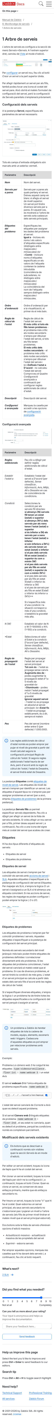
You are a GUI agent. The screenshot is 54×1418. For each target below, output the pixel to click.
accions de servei (38, 875)
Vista (22, 53)
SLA (4, 879)
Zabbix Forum (36, 1397)
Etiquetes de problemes (23, 798)
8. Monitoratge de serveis (16, 23)
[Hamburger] (49, 4)
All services (8, 1397)
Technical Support (12, 1392)
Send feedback (27, 1336)
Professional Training (40, 1392)
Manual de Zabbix (11, 19)
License (17, 1413)
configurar (12, 72)
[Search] (41, 4)
